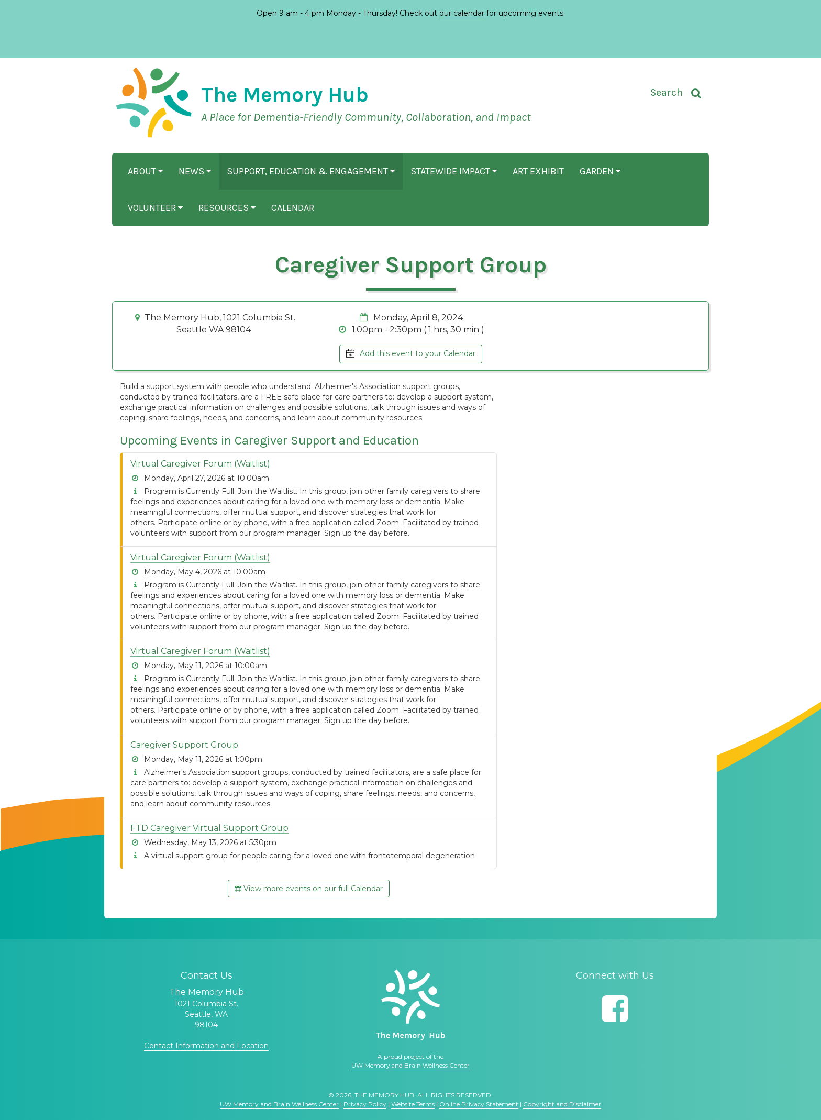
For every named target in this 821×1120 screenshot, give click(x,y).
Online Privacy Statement (478, 1104)
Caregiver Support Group (184, 745)
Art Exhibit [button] (538, 171)
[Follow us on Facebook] (615, 1009)
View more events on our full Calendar (309, 888)
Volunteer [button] (155, 208)
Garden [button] (600, 171)
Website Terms (413, 1104)
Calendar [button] (292, 208)
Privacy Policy (364, 1104)
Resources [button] (227, 208)
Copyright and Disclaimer (562, 1104)
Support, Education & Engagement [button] (311, 171)
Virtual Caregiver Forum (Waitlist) (200, 464)
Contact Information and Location (206, 1045)
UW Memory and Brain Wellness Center (410, 1065)
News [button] (195, 171)
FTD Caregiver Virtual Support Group (209, 828)
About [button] (145, 171)
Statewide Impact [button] (453, 171)
